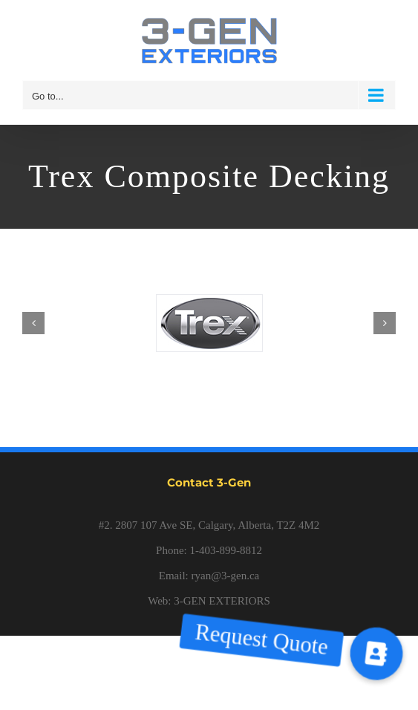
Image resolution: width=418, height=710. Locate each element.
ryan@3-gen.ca (226, 576)
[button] (376, 654)
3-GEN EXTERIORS (222, 601)
